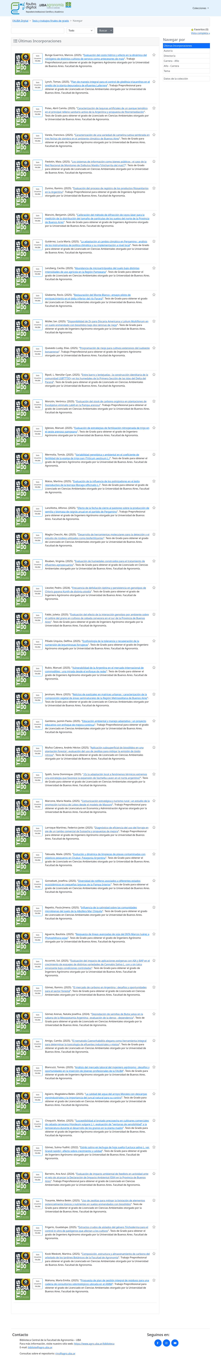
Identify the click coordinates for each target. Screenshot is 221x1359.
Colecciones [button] (200, 8)
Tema (167, 71)
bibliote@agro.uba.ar (40, 1347)
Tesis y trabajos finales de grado (50, 20)
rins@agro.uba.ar (65, 1353)
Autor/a (168, 50)
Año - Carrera (171, 66)
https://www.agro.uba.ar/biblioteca (94, 1343)
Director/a (169, 55)
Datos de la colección (176, 78)
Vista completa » (200, 33)
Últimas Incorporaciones (178, 45)
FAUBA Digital (20, 20)
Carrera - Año (171, 61)
